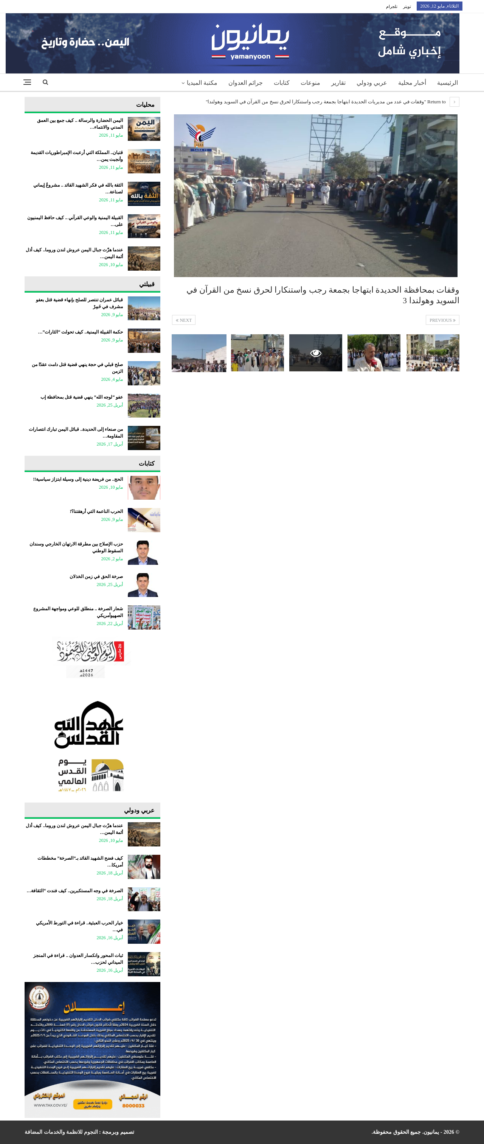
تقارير (338, 82)
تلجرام (391, 6)
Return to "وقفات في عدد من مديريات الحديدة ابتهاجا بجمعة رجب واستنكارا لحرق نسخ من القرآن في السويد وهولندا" (332, 101)
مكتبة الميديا (202, 82)
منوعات (310, 82)
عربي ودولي (372, 82)
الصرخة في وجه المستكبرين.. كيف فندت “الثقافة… (74, 890)
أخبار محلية (412, 82)
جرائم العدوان (245, 82)
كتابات (282, 82)
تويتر (407, 6)
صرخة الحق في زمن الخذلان (96, 576)
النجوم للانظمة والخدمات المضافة (61, 1132)
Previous (443, 320)
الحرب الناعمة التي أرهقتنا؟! (96, 511)
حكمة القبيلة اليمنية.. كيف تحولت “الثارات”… (80, 332)
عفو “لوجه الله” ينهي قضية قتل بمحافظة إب (81, 397)
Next (184, 320)
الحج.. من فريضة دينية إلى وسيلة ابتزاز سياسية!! (78, 479)
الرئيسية (447, 82)
